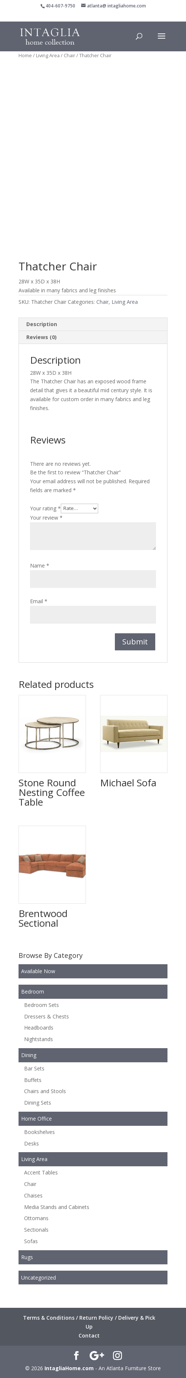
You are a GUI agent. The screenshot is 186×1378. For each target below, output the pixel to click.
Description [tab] (41, 324)
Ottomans (36, 1218)
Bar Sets (34, 1068)
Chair (69, 55)
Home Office (36, 1118)
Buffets (32, 1079)
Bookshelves (39, 1131)
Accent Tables (41, 1172)
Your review (46, 517)
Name (39, 565)
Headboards (38, 1027)
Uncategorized (38, 1277)
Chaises (33, 1195)
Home (25, 55)
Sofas (31, 1241)
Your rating (45, 507)
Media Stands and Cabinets (56, 1206)
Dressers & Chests (46, 1016)
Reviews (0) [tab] (41, 337)
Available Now (38, 971)
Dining (28, 1055)
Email (38, 601)
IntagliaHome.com (69, 1368)
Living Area (48, 55)
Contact (89, 1335)
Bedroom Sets (41, 1004)
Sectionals (36, 1229)
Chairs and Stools (45, 1091)
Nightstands (38, 1039)
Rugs (27, 1257)
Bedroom (32, 991)
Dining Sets (37, 1102)
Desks (31, 1143)
